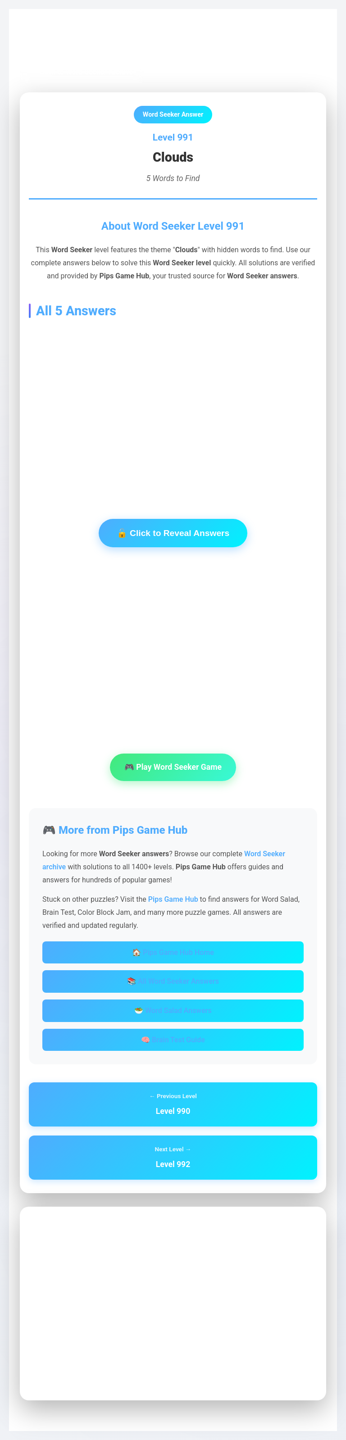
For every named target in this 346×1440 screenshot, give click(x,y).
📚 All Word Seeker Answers (173, 981)
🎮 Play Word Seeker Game (173, 767)
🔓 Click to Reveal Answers (173, 533)
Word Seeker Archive (117, 41)
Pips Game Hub (51, 41)
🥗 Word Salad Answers (173, 1010)
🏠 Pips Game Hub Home (173, 952)
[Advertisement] (173, 404)
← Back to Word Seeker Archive (82, 72)
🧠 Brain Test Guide (173, 1040)
